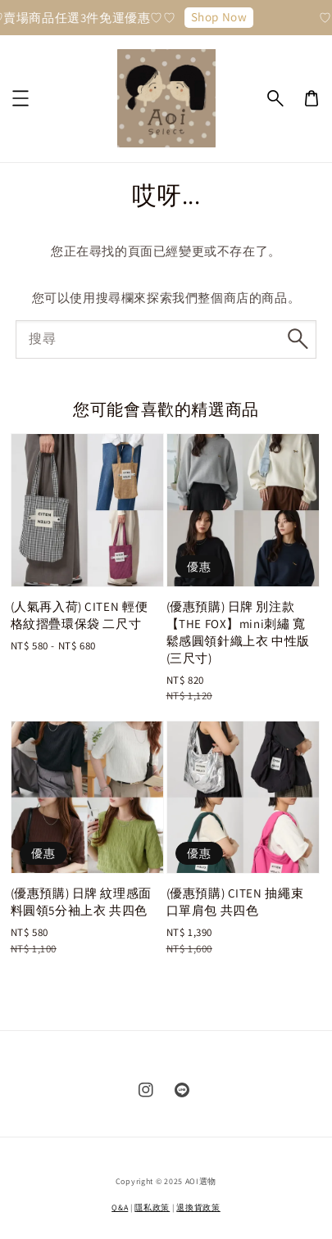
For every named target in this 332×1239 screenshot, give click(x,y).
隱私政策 (152, 1207)
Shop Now (221, 17)
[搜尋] (298, 339)
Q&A (119, 1207)
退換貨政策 (198, 1207)
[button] (275, 98)
